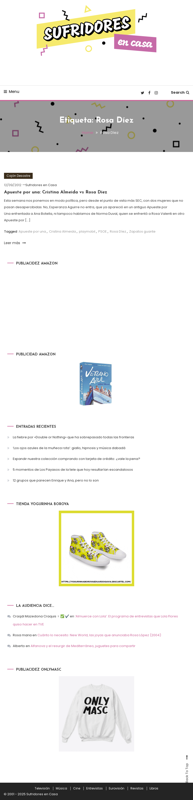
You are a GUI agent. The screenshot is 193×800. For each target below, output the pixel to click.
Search (180, 92)
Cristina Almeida (62, 231)
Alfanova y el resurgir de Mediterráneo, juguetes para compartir (83, 646)
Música (61, 788)
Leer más (15, 242)
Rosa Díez (118, 231)
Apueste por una (32, 231)
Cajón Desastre (18, 176)
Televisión (42, 788)
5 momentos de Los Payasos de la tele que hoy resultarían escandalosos (73, 469)
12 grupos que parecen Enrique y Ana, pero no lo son (56, 480)
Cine (76, 788)
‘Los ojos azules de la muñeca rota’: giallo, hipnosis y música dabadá (69, 448)
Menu (11, 91)
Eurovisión (116, 788)
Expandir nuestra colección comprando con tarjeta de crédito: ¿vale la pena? (76, 458)
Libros (154, 788)
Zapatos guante (142, 231)
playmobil (87, 231)
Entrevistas (94, 788)
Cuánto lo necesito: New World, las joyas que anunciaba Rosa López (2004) (99, 635)
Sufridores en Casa (41, 185)
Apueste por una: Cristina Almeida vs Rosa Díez (55, 192)
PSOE (102, 231)
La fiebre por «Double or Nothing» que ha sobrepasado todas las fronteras (73, 437)
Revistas (136, 788)
